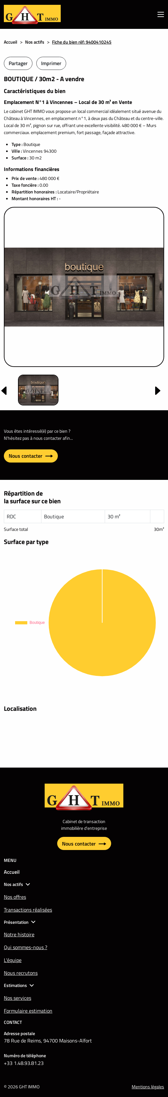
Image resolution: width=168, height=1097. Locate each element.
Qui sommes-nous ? (25, 947)
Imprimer (51, 63)
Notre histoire (19, 934)
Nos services (17, 998)
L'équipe (13, 960)
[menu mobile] (160, 14)
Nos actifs (34, 41)
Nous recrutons (21, 973)
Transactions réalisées (28, 910)
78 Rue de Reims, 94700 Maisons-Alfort (48, 1040)
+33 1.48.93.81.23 (24, 1063)
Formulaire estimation (28, 1011)
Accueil (10, 41)
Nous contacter (31, 456)
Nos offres (15, 897)
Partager (18, 63)
